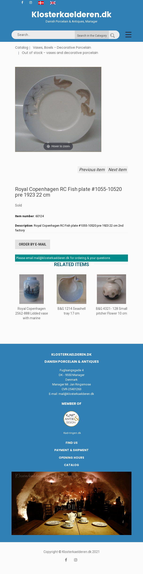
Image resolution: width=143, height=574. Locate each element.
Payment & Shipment (71, 450)
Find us (72, 443)
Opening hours (71, 458)
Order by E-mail (32, 244)
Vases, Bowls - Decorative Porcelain (62, 47)
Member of (71, 403)
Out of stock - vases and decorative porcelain (60, 52)
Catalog (21, 47)
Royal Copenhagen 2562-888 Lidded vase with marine (31, 313)
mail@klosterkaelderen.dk (76, 394)
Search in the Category (92, 35)
